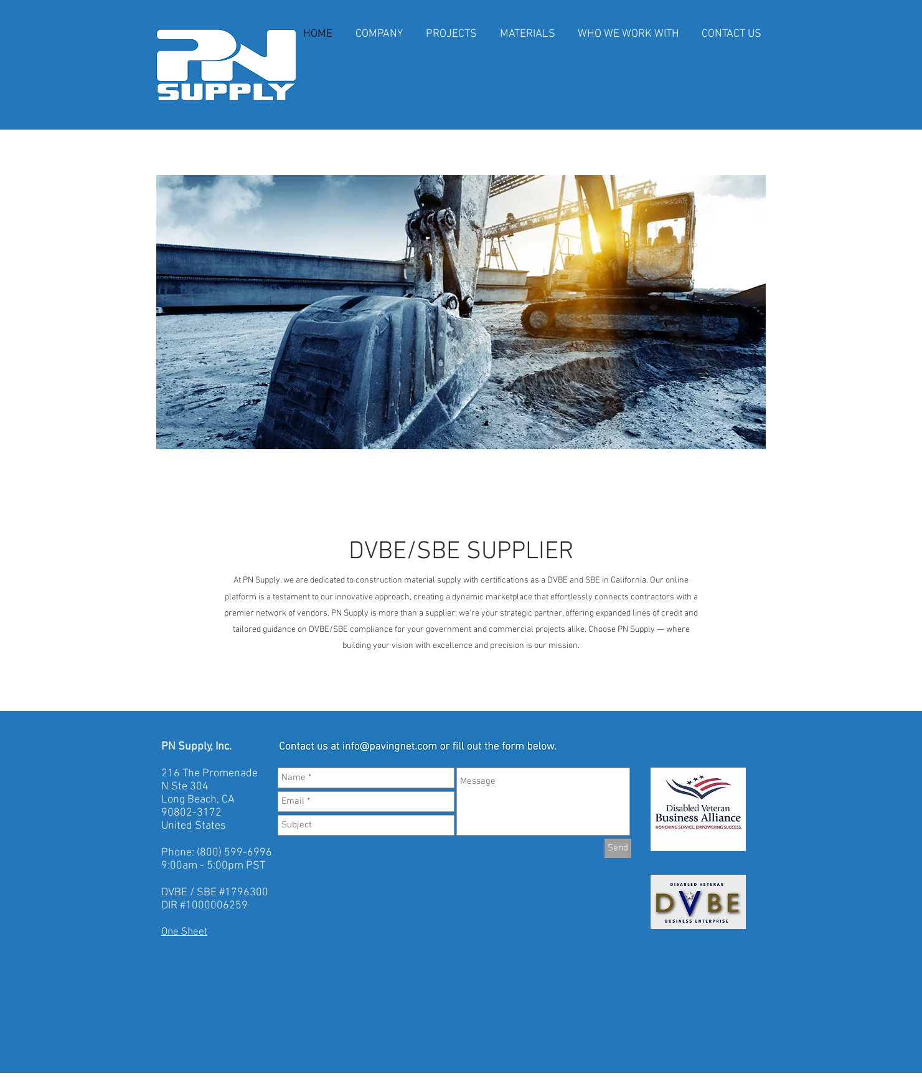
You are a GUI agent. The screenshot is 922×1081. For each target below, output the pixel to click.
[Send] (617, 848)
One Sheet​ (184, 932)
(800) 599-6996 (234, 852)
